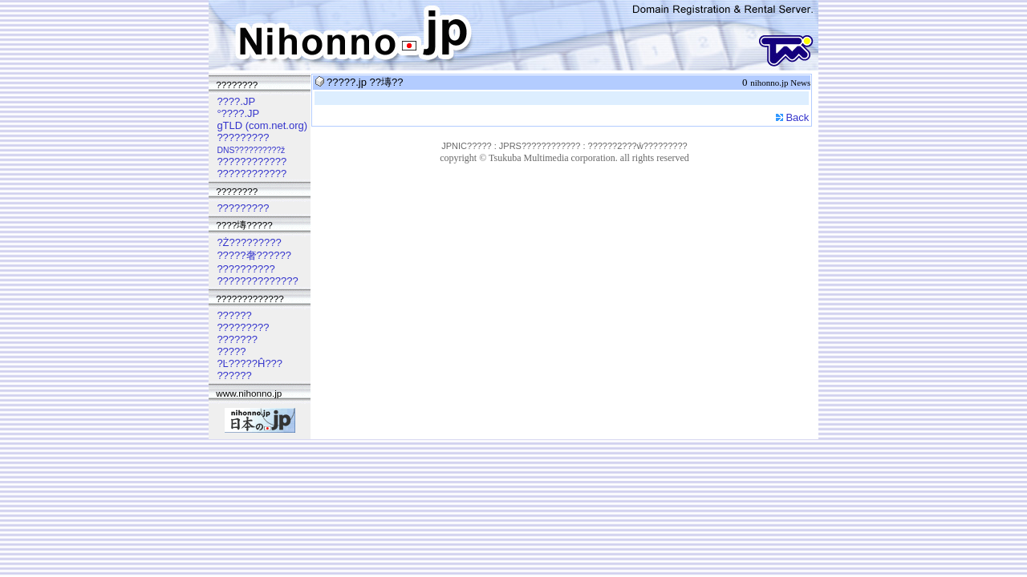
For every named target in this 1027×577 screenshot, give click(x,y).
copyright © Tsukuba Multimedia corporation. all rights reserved (564, 157)
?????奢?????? (254, 255)
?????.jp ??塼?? (365, 82)
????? (231, 351)
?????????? (245, 269)
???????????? (251, 161)
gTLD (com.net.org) (262, 125)
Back (797, 117)
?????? (234, 315)
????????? (243, 137)
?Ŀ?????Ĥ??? (249, 363)
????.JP (236, 101)
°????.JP (238, 113)
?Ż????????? (249, 242)
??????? (237, 339)
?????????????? (257, 281)
